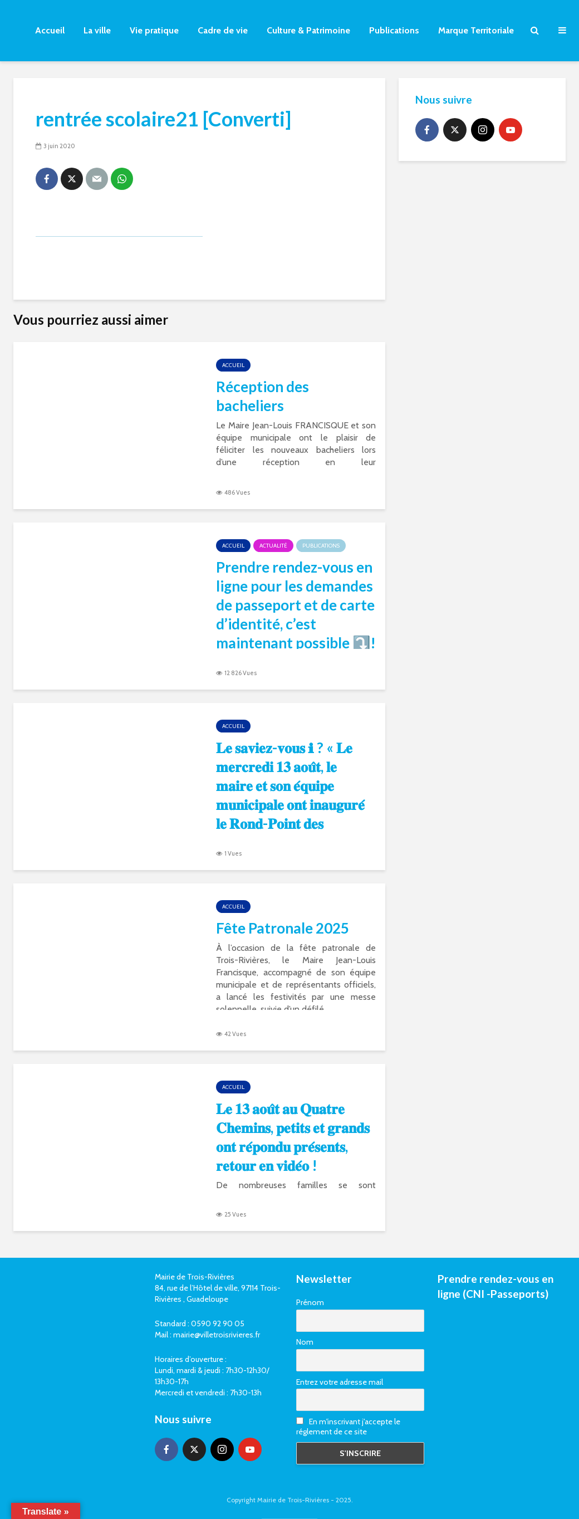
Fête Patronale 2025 (282, 928)
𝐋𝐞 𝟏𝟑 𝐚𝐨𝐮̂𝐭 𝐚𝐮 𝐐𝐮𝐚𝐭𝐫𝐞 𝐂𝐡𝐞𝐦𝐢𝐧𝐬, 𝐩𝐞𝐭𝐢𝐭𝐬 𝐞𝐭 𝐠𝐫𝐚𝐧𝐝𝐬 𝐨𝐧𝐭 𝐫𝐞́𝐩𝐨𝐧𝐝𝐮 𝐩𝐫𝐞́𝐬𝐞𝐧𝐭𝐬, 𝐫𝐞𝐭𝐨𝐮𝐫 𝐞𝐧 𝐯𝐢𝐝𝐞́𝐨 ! (293, 1137)
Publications (394, 30)
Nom (304, 1342)
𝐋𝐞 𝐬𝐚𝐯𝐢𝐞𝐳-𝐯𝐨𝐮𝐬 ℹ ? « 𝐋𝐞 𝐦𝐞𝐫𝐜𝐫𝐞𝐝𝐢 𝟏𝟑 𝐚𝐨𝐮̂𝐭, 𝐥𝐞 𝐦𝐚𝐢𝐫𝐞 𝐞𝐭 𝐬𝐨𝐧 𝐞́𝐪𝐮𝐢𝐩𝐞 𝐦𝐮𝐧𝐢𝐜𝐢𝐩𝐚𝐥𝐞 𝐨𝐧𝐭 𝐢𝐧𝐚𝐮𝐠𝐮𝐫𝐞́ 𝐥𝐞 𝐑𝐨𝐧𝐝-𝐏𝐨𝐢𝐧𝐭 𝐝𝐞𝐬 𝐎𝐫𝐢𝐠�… (290, 804)
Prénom (310, 1302)
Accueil (50, 30)
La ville (97, 30)
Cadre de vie (223, 30)
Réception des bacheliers (262, 396)
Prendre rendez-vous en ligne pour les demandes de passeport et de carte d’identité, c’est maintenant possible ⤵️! (296, 605)
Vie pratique (154, 30)
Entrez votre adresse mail (339, 1382)
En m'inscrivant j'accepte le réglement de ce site (348, 1427)
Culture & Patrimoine (308, 30)
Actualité (273, 545)
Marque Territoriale (476, 30)
